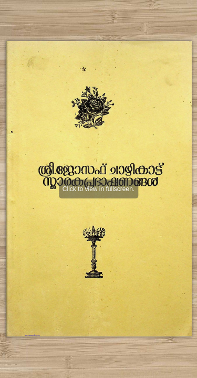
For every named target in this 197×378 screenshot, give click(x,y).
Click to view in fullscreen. (98, 189)
